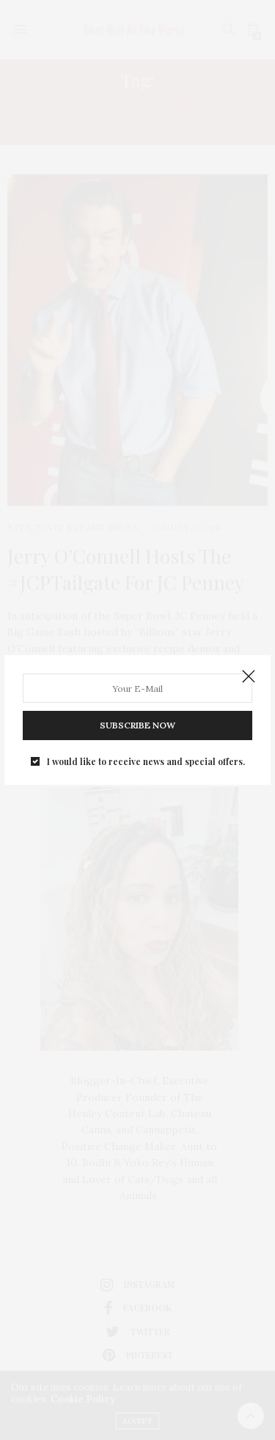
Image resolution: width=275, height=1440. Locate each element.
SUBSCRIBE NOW (137, 725)
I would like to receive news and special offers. (146, 761)
